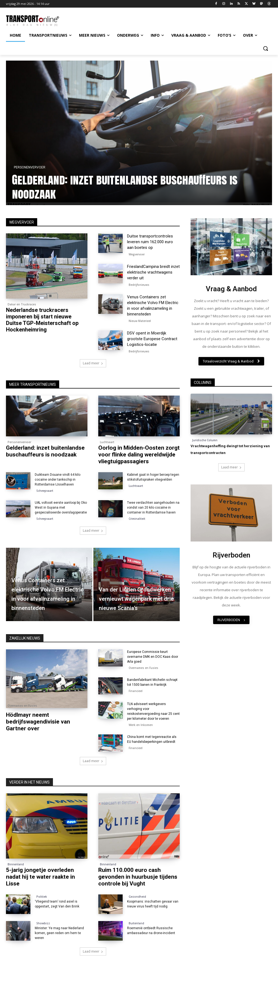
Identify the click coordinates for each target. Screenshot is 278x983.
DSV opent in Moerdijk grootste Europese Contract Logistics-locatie (152, 339)
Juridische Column (204, 440)
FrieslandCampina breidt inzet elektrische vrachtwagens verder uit (153, 272)
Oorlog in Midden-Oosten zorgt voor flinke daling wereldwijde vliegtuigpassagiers (139, 454)
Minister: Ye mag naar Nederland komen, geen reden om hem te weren (59, 933)
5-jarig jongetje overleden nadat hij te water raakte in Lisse (40, 877)
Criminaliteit (137, 519)
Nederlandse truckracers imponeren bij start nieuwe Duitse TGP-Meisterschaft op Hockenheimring (42, 320)
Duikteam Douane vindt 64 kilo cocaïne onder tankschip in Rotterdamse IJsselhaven (57, 479)
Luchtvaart (107, 442)
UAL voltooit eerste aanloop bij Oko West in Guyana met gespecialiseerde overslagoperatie (61, 507)
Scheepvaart (44, 491)
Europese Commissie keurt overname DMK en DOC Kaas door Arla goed (152, 656)
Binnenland (16, 864)
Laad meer (93, 363)
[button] (265, 48)
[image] (231, 246)
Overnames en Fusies (22, 705)
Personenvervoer (30, 167)
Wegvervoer (137, 254)
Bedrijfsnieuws (139, 285)
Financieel (136, 691)
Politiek (41, 897)
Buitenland (136, 923)
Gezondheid (137, 897)
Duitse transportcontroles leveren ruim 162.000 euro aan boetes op (150, 242)
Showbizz (43, 923)
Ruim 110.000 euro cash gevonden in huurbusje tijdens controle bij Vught (137, 877)
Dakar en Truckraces (22, 304)
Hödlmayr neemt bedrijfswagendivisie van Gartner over (38, 722)
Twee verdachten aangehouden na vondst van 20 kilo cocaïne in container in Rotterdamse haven (153, 507)
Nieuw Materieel (140, 321)
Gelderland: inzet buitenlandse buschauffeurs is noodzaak (125, 186)
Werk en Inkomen (141, 725)
